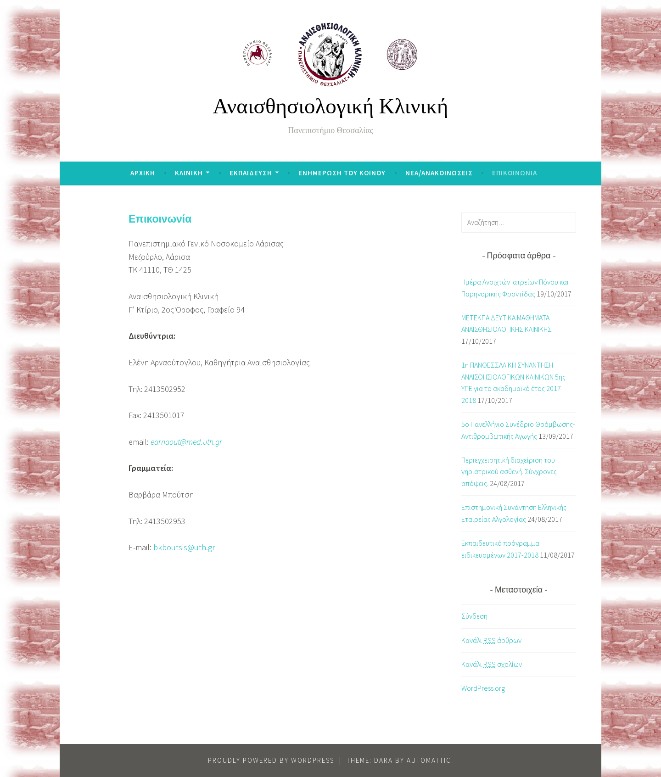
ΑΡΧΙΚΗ (142, 172)
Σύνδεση (474, 615)
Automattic (429, 760)
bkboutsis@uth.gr (184, 547)
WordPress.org (483, 688)
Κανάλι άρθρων (491, 640)
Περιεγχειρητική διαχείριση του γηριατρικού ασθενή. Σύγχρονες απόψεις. (509, 471)
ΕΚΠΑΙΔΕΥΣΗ (251, 172)
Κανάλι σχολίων (491, 664)
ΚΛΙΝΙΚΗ (189, 172)
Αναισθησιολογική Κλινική (330, 108)
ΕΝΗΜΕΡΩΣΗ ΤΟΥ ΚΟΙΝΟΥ (342, 172)
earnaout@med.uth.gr (186, 441)
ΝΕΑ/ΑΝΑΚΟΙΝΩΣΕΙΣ (439, 172)
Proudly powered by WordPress (271, 760)
